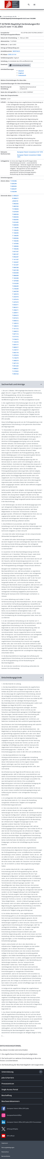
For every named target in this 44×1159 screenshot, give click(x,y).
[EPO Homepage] (12, 5)
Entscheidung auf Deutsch (19, 65)
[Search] (29, 4)
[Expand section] (40, 1072)
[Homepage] (1, 16)
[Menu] (34, 4)
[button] (22, 384)
